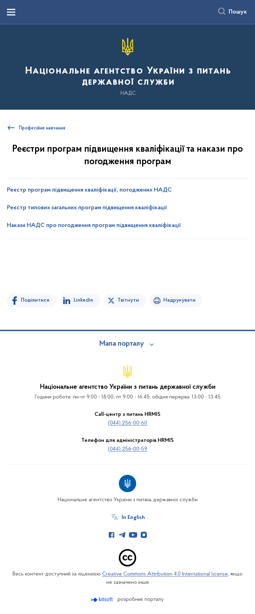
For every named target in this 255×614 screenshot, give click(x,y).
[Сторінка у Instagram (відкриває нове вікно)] (144, 535)
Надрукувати (179, 300)
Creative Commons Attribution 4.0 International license (165, 574)
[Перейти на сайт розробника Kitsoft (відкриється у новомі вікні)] (102, 599)
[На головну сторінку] (127, 66)
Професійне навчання (42, 128)
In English (133, 517)
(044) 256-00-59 (127, 449)
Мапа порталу (121, 344)
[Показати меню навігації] (11, 12)
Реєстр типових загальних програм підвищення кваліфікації (87, 208)
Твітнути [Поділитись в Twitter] (128, 300)
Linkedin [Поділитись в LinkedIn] (83, 300)
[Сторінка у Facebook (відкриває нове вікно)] (111, 535)
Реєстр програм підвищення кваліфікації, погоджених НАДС (89, 190)
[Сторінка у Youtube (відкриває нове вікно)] (133, 535)
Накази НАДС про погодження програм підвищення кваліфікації (94, 225)
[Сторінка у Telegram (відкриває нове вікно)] (122, 535)
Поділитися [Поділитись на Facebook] (35, 300)
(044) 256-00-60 (127, 423)
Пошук (238, 12)
